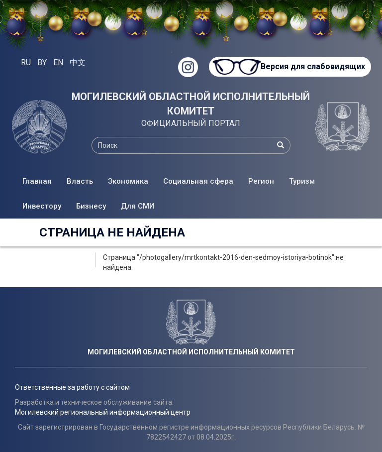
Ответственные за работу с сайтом (72, 387)
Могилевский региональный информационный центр (103, 412)
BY (42, 62)
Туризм (302, 181)
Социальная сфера (198, 181)
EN (58, 62)
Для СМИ (137, 206)
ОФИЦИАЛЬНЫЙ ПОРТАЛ (190, 123)
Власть (80, 181)
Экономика (128, 181)
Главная (37, 181)
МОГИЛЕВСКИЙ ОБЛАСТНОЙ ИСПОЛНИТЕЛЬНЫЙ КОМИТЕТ (191, 104)
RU (26, 62)
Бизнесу (91, 206)
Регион (261, 181)
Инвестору (41, 206)
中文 (78, 62)
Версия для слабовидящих (312, 66)
